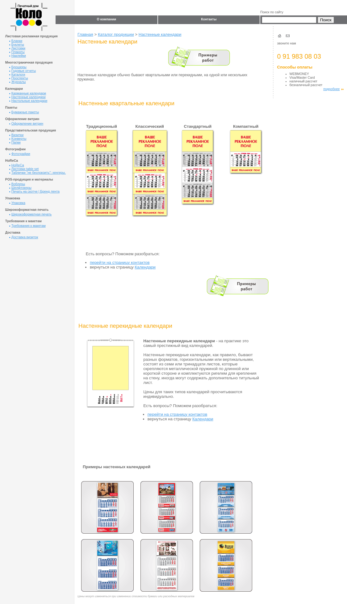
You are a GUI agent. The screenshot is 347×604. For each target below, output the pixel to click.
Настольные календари (28, 100)
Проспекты (18, 78)
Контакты (208, 19)
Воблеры (17, 184)
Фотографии (19, 154)
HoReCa (16, 165)
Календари (145, 267)
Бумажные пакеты (24, 112)
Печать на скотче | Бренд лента (34, 191)
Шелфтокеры (20, 188)
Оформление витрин (26, 123)
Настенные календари (27, 97)
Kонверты (18, 138)
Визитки (16, 135)
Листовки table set (24, 169)
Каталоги (17, 74)
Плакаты (17, 52)
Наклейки (17, 55)
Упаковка (17, 203)
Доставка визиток (23, 237)
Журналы (17, 82)
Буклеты (16, 44)
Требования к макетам (27, 225)
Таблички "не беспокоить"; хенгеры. (37, 172)
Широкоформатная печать (30, 214)
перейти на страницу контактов (120, 262)
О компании (106, 19)
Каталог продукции (116, 34)
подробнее (333, 89)
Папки (15, 142)
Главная (85, 34)
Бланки (16, 41)
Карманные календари (27, 93)
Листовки (17, 48)
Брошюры (18, 67)
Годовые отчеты (22, 71)
